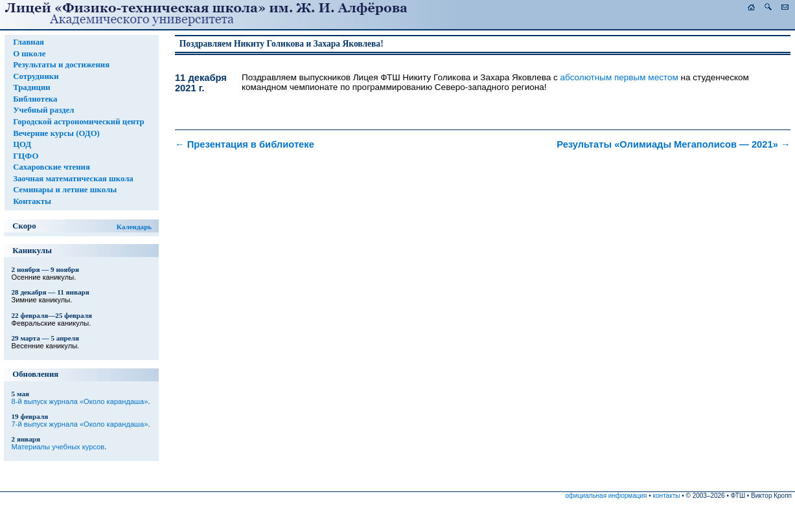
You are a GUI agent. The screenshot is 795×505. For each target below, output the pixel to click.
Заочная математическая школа (73, 178)
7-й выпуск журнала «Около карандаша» (80, 424)
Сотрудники (35, 76)
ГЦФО (25, 156)
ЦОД (22, 144)
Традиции (32, 87)
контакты (666, 495)
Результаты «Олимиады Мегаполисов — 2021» (673, 144)
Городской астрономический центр (78, 121)
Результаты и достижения (61, 64)
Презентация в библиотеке (244, 144)
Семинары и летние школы (65, 189)
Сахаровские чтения (51, 167)
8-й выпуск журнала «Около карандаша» (80, 401)
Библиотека (35, 99)
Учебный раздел (43, 110)
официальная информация (606, 495)
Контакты (32, 201)
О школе (29, 53)
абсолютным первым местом (619, 77)
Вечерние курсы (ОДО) (56, 133)
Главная (28, 42)
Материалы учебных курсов (58, 447)
